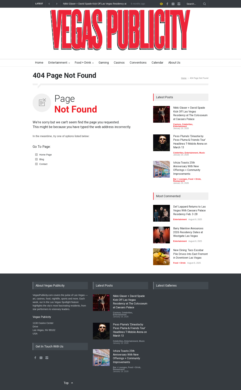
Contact (43, 164)
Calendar (157, 62)
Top (66, 383)
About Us (174, 62)
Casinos (119, 62)
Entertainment (57, 62)
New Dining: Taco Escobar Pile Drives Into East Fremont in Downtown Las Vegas (190, 254)
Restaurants (179, 181)
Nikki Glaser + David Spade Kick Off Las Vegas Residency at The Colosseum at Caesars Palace (94, 4)
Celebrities (187, 124)
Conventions (138, 62)
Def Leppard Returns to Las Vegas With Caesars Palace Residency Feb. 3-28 (189, 210)
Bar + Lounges (180, 179)
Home (39, 62)
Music (202, 153)
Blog (41, 159)
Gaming (104, 62)
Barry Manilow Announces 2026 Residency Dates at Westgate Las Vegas (188, 232)
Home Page (45, 154)
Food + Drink (83, 62)
